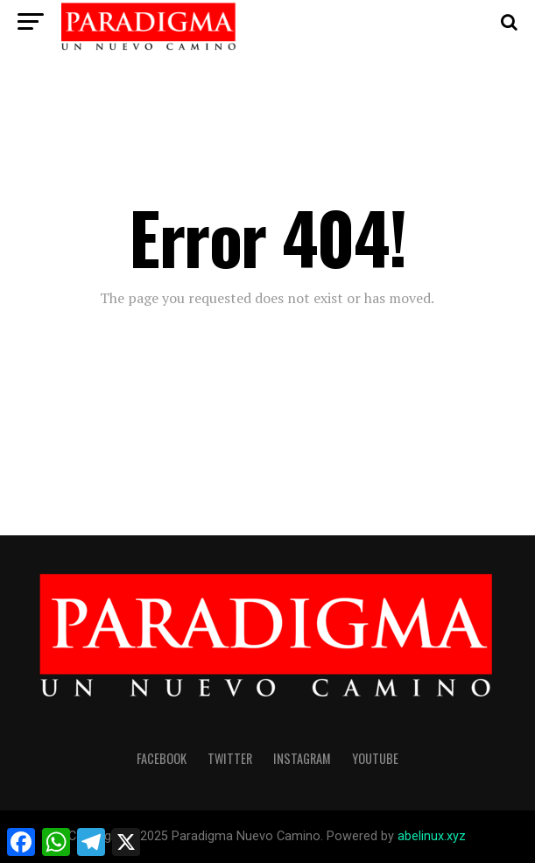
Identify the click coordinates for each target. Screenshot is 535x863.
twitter (230, 758)
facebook (162, 758)
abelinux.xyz (432, 836)
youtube (375, 758)
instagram (302, 758)
